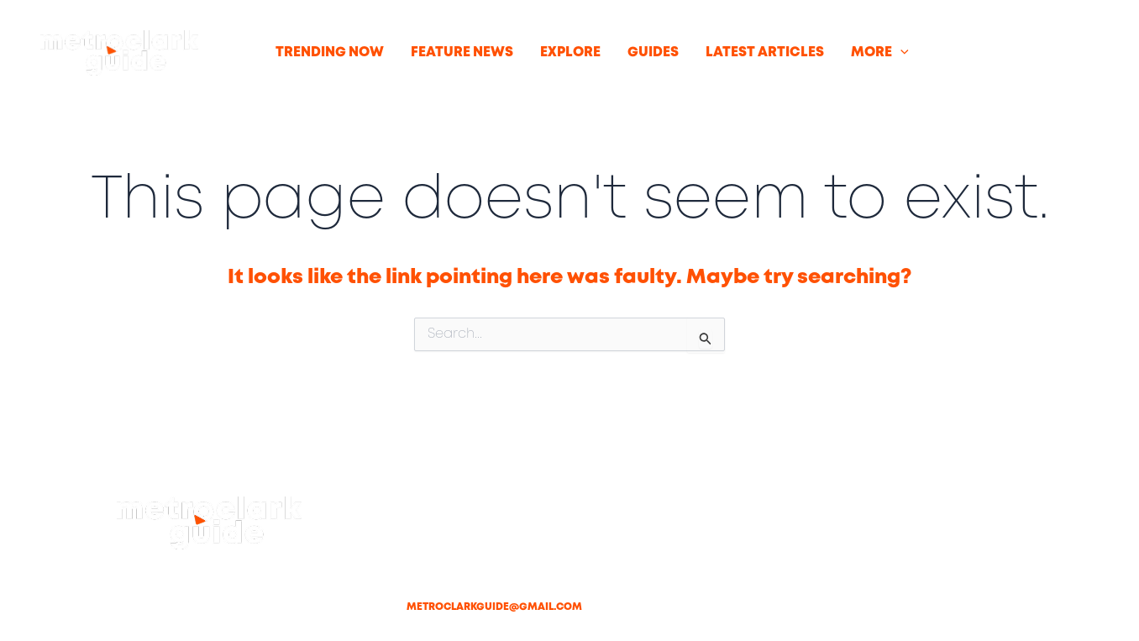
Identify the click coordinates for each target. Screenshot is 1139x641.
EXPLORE (570, 52)
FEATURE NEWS (462, 52)
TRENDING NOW (330, 52)
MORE (880, 53)
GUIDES (653, 52)
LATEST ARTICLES (765, 52)
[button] (900, 53)
